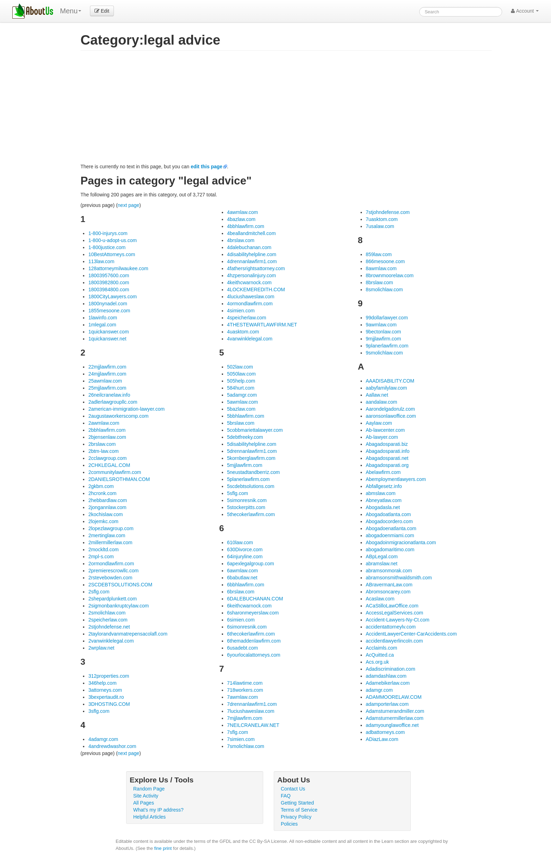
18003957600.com (108, 275)
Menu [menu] (70, 11)
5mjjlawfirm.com (244, 465)
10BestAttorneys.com (111, 254)
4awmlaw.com (242, 212)
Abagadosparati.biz (387, 444)
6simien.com (241, 620)
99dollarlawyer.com (387, 317)
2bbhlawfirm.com (106, 430)
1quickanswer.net (107, 338)
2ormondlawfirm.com (111, 563)
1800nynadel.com (107, 303)
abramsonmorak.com (389, 570)
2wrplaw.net (101, 648)
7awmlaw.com (242, 697)
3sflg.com (98, 711)
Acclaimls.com (381, 648)
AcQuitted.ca (380, 655)
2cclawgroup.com (107, 458)
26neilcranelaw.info (109, 395)
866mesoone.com (385, 261)
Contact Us (293, 789)
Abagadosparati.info (388, 451)
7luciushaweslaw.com (250, 711)
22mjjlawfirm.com (107, 367)
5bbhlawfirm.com (245, 416)
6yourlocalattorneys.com (253, 655)
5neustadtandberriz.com (253, 472)
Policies (289, 824)
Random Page (149, 789)
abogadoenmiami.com (390, 535)
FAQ (286, 796)
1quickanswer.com (108, 331)
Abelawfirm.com (383, 472)
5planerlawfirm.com (248, 479)
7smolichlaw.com (245, 746)
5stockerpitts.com (246, 507)
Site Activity (145, 796)
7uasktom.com (382, 219)
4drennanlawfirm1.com (252, 261)
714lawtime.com (244, 683)
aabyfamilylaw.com (386, 388)
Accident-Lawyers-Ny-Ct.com (397, 620)
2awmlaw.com (103, 423)
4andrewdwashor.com (112, 746)
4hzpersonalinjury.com (251, 275)
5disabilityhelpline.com (251, 444)
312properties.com (108, 676)
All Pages (143, 803)
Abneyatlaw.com (384, 500)
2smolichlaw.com (106, 613)
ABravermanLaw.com (389, 584)
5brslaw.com (240, 423)
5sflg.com (237, 493)
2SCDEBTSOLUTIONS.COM (120, 584)
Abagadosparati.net (387, 458)
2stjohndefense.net (109, 627)
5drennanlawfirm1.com (252, 451)
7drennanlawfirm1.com (252, 704)
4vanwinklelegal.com (249, 338)
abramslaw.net (381, 563)
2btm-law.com (103, 451)
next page (129, 205)
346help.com (102, 683)
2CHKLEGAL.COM (109, 465)
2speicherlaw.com (107, 620)
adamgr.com (379, 690)
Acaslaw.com (380, 598)
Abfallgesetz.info (384, 486)
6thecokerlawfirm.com (251, 634)
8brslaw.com (379, 282)
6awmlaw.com (242, 570)
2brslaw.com (102, 444)
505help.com (241, 381)
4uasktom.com (243, 331)
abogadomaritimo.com (390, 549)
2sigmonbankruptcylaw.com (118, 606)
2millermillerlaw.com (110, 542)
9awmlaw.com (381, 324)
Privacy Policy (296, 817)
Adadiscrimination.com (390, 669)
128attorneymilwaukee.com (118, 268)
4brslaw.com (240, 240)
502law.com (240, 367)
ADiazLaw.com (382, 739)
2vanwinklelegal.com (111, 641)
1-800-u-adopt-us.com (112, 240)
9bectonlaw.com (383, 331)
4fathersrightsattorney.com (256, 268)
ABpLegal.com (382, 556)
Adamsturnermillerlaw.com (394, 718)
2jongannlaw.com (107, 507)
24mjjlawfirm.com (107, 374)
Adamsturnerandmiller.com (395, 711)
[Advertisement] (286, 110)
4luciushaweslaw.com (250, 296)
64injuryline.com (244, 556)
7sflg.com (237, 732)
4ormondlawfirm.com (250, 303)
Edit (102, 11)
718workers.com (245, 690)
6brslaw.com (240, 591)
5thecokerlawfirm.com (251, 514)
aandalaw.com (381, 402)
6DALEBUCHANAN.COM (255, 598)
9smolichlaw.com (384, 353)
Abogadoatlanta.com (388, 514)
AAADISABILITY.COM (390, 381)
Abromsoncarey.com (388, 591)
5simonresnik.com (247, 500)
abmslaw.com (381, 493)
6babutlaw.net (242, 577)
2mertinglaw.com (106, 535)
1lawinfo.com (102, 317)
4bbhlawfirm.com (245, 226)
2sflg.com (98, 591)
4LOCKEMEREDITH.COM (256, 289)
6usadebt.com (242, 648)
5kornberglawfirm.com (251, 458)
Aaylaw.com (379, 423)
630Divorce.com (244, 549)
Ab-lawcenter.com (385, 430)
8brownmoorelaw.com (390, 275)
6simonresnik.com (247, 627)
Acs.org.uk (377, 662)
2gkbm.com (101, 486)
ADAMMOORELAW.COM (394, 697)
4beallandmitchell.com (251, 233)
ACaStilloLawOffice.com (392, 606)
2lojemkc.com (103, 521)
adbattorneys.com (385, 732)
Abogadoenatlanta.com (391, 528)
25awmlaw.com (105, 381)
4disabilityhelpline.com (251, 254)
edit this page (206, 166)
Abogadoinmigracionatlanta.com (401, 542)
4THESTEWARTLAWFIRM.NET (262, 324)
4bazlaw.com (241, 219)
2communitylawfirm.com (114, 472)
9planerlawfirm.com (387, 346)
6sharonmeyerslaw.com (253, 613)
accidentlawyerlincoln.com (394, 641)
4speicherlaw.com (246, 317)
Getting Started (297, 803)
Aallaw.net (377, 395)
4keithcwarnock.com (249, 282)
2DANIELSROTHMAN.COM (119, 479)
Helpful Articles (149, 817)
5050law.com (241, 374)
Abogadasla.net (383, 507)
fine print (163, 848)
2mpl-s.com (101, 556)
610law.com (240, 542)
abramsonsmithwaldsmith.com (399, 577)
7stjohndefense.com (388, 212)
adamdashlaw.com (386, 676)
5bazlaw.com (241, 409)
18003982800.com (108, 282)
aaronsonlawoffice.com (391, 416)
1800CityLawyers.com (112, 296)
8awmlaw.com (381, 268)
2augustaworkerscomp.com (118, 416)
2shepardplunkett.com (112, 598)
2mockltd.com (103, 549)
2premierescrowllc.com (113, 570)
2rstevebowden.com (110, 577)
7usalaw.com (380, 226)
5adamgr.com (242, 395)
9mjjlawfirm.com (383, 338)
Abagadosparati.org (387, 465)
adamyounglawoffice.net (392, 725)
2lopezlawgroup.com (110, 528)
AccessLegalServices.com (394, 613)
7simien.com (241, 739)
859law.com (379, 254)
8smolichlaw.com (384, 289)
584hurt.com (240, 388)
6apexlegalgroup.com (250, 563)
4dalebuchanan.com (249, 247)
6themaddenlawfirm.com (254, 641)
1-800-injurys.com (107, 233)
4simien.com (241, 310)
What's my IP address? (158, 810)
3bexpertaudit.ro (106, 697)
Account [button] (525, 11)
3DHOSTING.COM (109, 704)
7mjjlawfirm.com (244, 718)
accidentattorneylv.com (391, 627)
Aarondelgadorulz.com (390, 409)
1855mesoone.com (109, 310)
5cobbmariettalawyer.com (255, 430)
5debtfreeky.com (245, 437)
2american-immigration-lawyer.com (126, 409)
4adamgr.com (103, 739)
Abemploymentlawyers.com (396, 479)
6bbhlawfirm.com (245, 584)
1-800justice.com (106, 247)
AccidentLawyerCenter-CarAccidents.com (411, 634)
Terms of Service (299, 810)
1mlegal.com (102, 324)
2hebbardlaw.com (107, 500)
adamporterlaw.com (387, 704)
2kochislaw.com (105, 514)
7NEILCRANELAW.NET (253, 725)
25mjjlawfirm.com (107, 388)
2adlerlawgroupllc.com (112, 402)
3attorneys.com (105, 690)
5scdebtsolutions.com (250, 486)
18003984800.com (108, 289)
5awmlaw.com (242, 402)
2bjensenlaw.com (107, 437)
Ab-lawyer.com (382, 437)
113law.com (101, 261)
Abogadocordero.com (389, 521)
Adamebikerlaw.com (388, 683)
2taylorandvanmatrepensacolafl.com (127, 634)
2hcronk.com (102, 493)
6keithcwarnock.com (249, 606)
